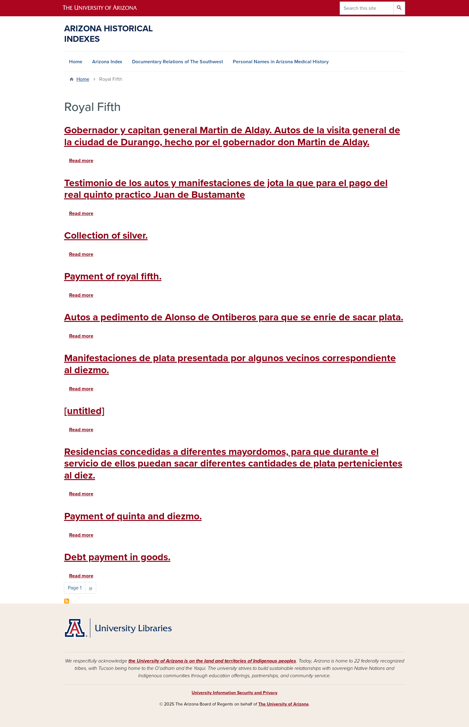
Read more (81, 161)
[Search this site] (367, 8)
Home (75, 62)
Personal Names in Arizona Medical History (281, 62)
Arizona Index (107, 62)
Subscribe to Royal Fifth (66, 601)
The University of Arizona (283, 704)
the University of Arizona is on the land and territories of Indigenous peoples (212, 661)
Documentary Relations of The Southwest (177, 62)
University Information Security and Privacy (234, 692)
